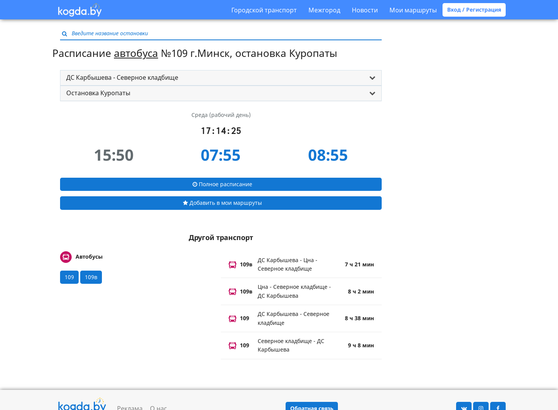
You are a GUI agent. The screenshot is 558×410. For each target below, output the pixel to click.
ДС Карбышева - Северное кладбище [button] (122, 77)
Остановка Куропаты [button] (98, 93)
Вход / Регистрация (474, 9)
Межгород (324, 10)
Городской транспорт (264, 10)
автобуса (136, 53)
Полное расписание (222, 184)
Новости (365, 10)
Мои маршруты (413, 10)
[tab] (220, 77)
